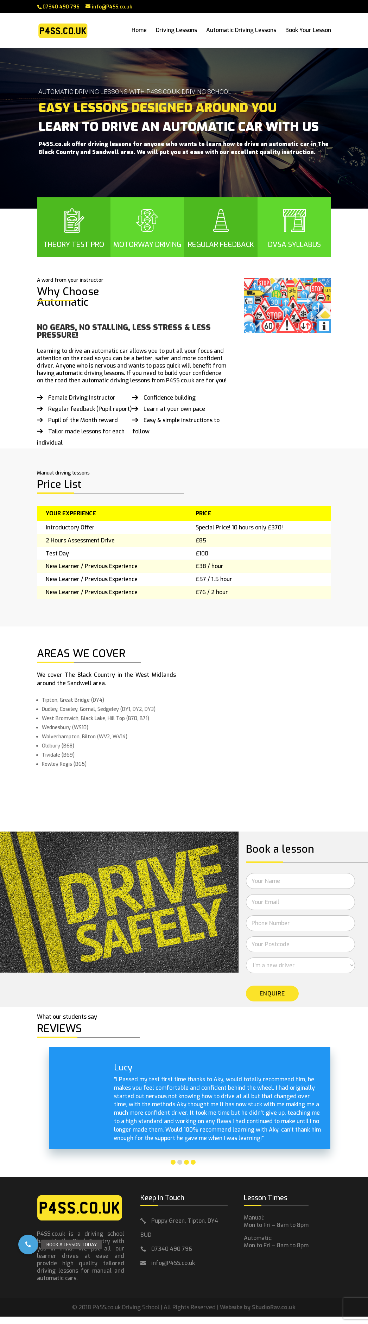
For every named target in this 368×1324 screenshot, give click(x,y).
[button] (28, 1244)
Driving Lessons (176, 31)
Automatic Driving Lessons (241, 31)
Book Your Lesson (308, 31)
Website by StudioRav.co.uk (258, 1307)
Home (139, 31)
